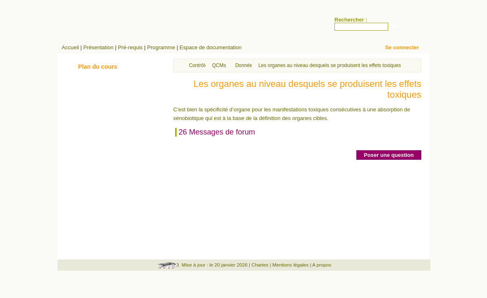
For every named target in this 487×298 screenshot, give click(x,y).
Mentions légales (290, 264)
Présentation (99, 47)
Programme (161, 47)
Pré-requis (130, 47)
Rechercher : (350, 20)
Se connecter (402, 47)
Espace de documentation (210, 47)
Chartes (259, 264)
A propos (321, 264)
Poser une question (389, 155)
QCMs (219, 65)
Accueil (70, 47)
